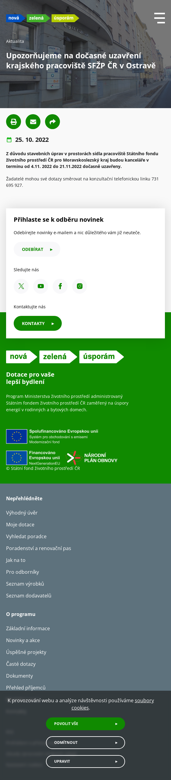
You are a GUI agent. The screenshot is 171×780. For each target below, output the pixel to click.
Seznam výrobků (25, 583)
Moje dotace (20, 524)
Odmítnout (66, 742)
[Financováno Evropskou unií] (85, 447)
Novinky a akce (23, 640)
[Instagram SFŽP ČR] (79, 286)
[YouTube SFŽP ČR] (40, 286)
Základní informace (28, 628)
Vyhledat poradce (26, 536)
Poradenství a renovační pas (38, 548)
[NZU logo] (42, 18)
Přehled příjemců (26, 687)
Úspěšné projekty (26, 652)
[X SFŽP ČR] (21, 286)
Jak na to (16, 560)
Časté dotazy (21, 664)
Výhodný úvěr (22, 512)
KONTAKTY (33, 323)
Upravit (62, 761)
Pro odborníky (22, 572)
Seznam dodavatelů (28, 595)
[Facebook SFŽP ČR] (60, 286)
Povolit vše (66, 723)
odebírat (32, 249)
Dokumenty (19, 675)
